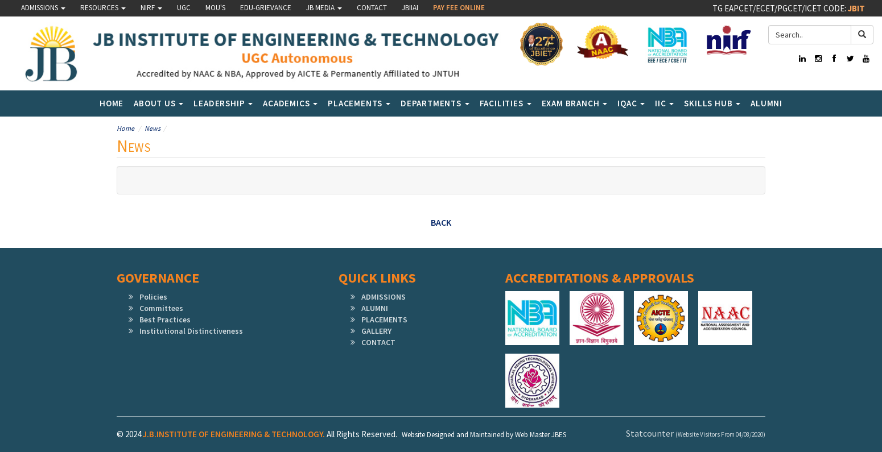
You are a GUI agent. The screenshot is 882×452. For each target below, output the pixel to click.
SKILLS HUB (712, 103)
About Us (158, 103)
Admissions (43, 8)
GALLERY (376, 331)
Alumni (766, 103)
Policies (153, 297)
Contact (372, 8)
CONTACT (378, 342)
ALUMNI (374, 308)
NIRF (151, 8)
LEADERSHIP (223, 103)
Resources (103, 8)
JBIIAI (410, 8)
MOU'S (215, 8)
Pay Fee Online (459, 8)
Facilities (505, 103)
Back (441, 222)
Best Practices (165, 319)
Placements (359, 103)
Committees (161, 308)
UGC (184, 8)
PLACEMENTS (384, 319)
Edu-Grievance (265, 8)
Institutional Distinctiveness (191, 331)
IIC (664, 103)
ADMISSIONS (383, 297)
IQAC (631, 103)
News (152, 128)
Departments (435, 103)
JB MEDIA (324, 8)
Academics (290, 103)
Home (111, 103)
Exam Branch (575, 103)
